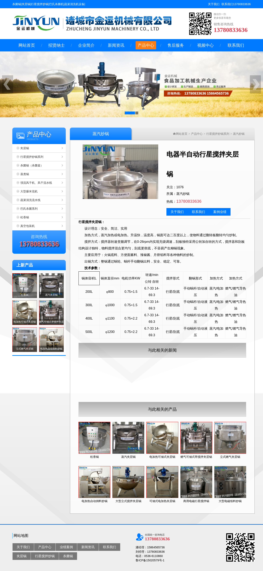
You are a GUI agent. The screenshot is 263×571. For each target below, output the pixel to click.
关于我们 (213, 4)
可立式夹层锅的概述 (156, 386)
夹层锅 (24, 148)
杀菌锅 (68, 556)
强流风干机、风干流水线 (36, 182)
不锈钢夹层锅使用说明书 (244, 372)
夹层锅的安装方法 (240, 394)
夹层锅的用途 (237, 386)
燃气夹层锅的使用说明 (243, 379)
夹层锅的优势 (151, 365)
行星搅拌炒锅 (45, 556)
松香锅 (24, 217)
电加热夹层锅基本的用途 (244, 365)
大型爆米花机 (29, 191)
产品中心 (146, 45)
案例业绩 (219, 212)
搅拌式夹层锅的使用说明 (159, 379)
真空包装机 (27, 226)
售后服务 (175, 45)
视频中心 (205, 45)
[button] (130, 113)
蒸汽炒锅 (239, 133)
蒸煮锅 (24, 174)
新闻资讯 (116, 45)
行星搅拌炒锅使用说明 (157, 372)
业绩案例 (66, 547)
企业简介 (86, 45)
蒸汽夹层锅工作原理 (156, 394)
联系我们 (227, 4)
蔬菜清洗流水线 (30, 200)
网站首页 (26, 45)
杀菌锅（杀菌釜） (31, 165)
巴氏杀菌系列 (29, 208)
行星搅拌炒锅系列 (31, 156)
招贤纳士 (56, 45)
